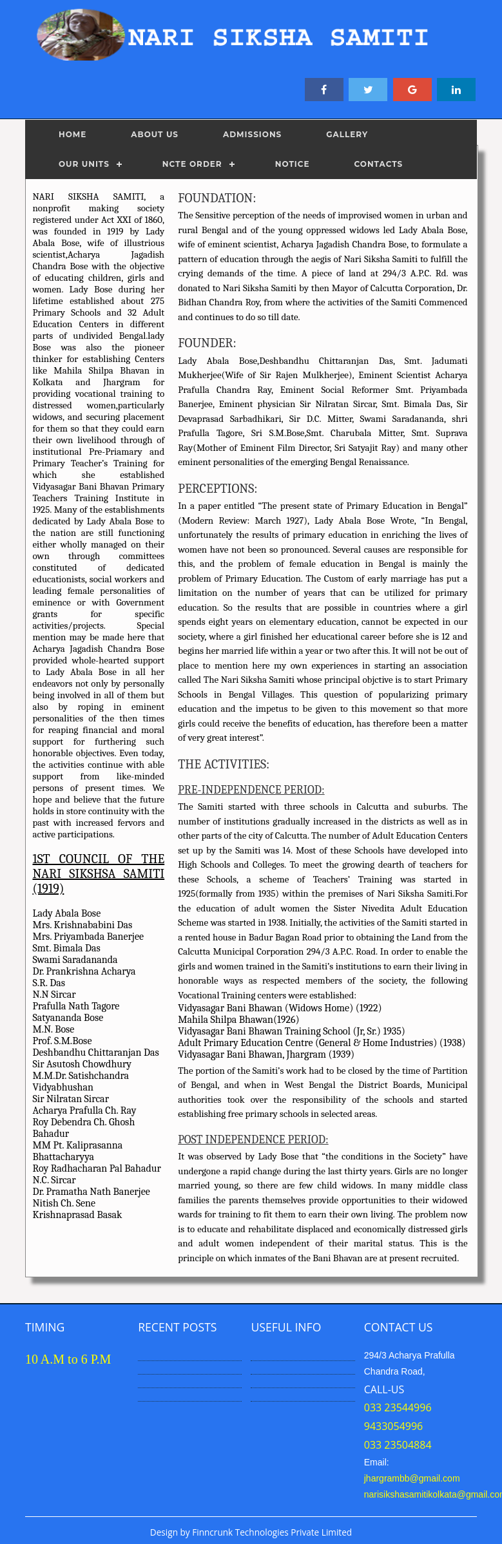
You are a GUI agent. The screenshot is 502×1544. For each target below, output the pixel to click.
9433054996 (393, 1426)
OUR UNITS (84, 164)
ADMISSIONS (252, 134)
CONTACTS (378, 164)
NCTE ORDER (192, 164)
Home (72, 134)
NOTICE (292, 164)
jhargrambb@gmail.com (412, 1478)
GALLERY (347, 134)
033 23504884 (398, 1445)
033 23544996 (398, 1407)
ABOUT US (155, 134)
